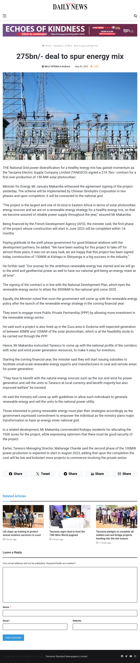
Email (6, 620)
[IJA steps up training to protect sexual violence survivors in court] (23, 516)
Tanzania (58, 45)
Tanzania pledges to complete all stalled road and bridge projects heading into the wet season (115, 535)
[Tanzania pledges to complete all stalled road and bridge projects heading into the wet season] (116, 516)
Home (46, 45)
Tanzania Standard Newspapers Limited (66, 656)
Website (77, 620)
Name (7, 607)
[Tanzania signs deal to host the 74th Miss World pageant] (70, 516)
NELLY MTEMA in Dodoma (57, 66)
